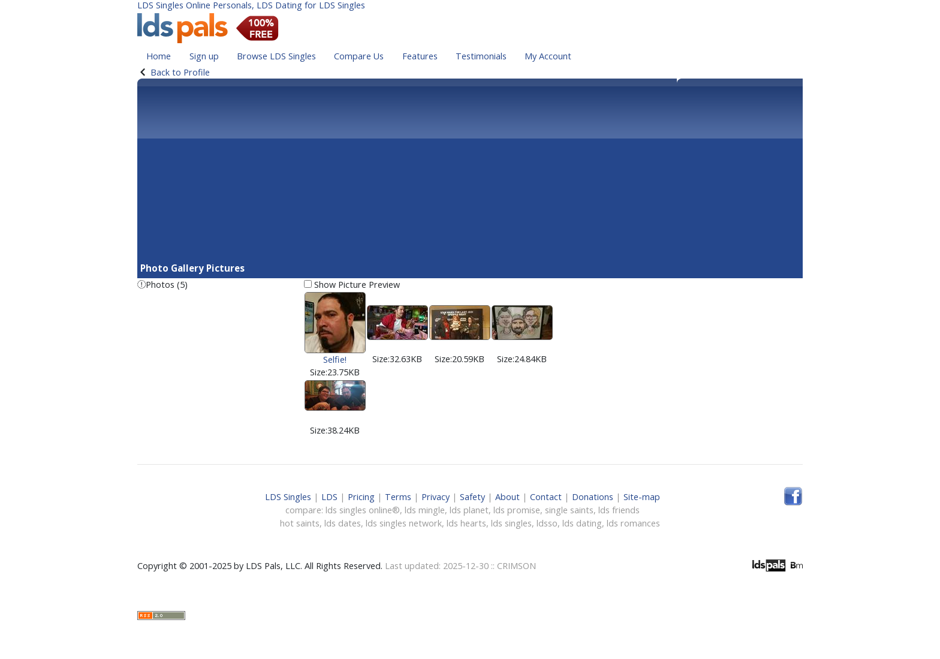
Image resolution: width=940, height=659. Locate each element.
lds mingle (425, 510)
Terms (398, 496)
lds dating (582, 523)
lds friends (619, 510)
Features (420, 56)
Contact (546, 496)
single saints (569, 510)
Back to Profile (180, 72)
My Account (548, 56)
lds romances (633, 523)
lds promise (516, 510)
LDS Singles (288, 496)
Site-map (641, 496)
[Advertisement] (470, 171)
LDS (329, 496)
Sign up (204, 56)
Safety (472, 496)
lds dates (342, 523)
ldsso (547, 523)
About (507, 496)
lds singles (511, 523)
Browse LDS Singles (276, 56)
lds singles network (404, 523)
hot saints (300, 523)
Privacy (435, 496)
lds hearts (466, 523)
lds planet (469, 510)
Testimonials (481, 56)
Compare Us (359, 56)
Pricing (361, 496)
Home (158, 56)
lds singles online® (363, 510)
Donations (592, 496)
